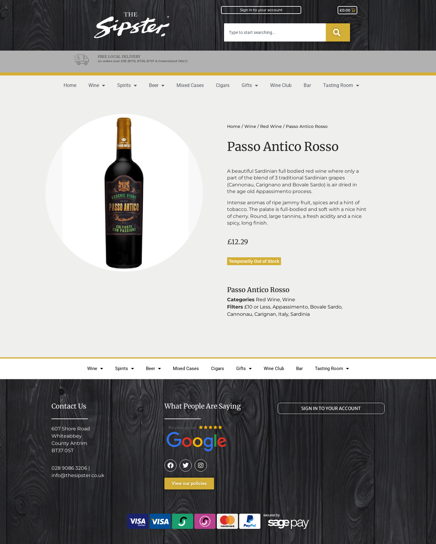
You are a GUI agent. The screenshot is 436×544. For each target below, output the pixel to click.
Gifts (250, 85)
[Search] (338, 32)
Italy (283, 314)
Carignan (265, 314)
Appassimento (290, 307)
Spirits (127, 85)
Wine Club (281, 85)
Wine (96, 85)
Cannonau (239, 314)
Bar (307, 85)
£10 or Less (257, 307)
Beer (156, 85)
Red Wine (271, 126)
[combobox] (275, 32)
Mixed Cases (190, 85)
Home (70, 85)
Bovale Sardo (326, 307)
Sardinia (300, 314)
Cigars (223, 85)
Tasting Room (341, 85)
